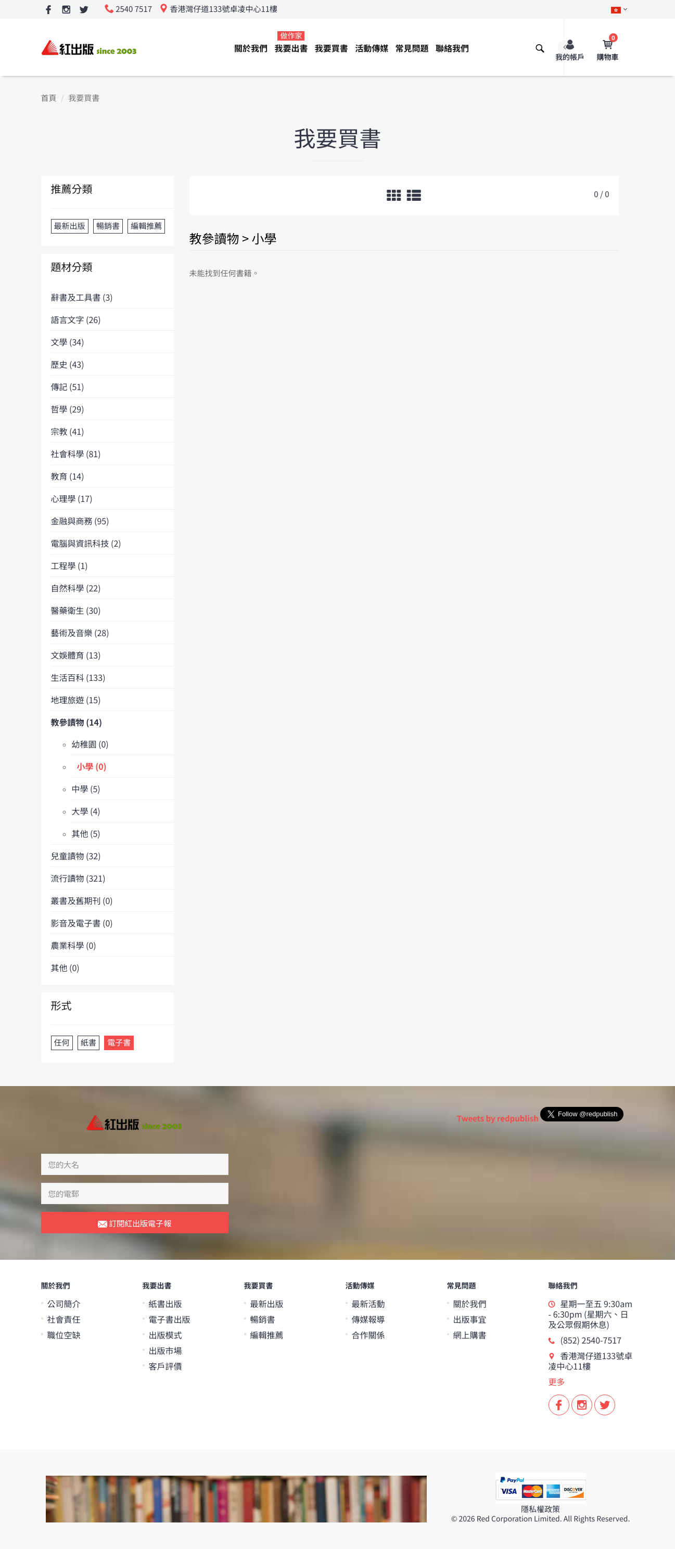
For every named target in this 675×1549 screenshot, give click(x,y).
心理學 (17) (72, 498)
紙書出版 (165, 1303)
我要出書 (291, 42)
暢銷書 (262, 1319)
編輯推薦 (267, 1334)
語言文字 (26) (76, 319)
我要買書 (331, 48)
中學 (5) (86, 788)
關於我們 (251, 48)
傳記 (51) (67, 386)
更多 (557, 1381)
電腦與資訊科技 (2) (86, 543)
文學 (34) (67, 341)
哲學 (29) (67, 409)
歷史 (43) (67, 364)
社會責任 (64, 1319)
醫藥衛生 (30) (76, 610)
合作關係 (368, 1334)
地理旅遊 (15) (76, 699)
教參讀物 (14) (77, 722)
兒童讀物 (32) (76, 855)
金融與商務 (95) (80, 520)
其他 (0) (65, 967)
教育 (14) (67, 476)
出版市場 (165, 1350)
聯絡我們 (452, 48)
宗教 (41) (67, 431)
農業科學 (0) (73, 945)
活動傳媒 (371, 48)
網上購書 (470, 1334)
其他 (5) (86, 833)
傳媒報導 (368, 1319)
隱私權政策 (540, 1509)
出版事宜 (470, 1319)
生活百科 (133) (78, 677)
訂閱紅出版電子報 (134, 1224)
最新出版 (267, 1303)
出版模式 (165, 1334)
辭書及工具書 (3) (82, 297)
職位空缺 (64, 1334)
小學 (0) (92, 766)
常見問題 (412, 48)
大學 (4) (86, 811)
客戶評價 (165, 1366)
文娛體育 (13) (76, 655)
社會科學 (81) (76, 453)
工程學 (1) (69, 565)
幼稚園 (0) (90, 744)
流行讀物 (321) (78, 878)
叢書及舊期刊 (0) (82, 900)
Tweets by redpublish (498, 1118)
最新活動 (368, 1303)
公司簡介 (64, 1303)
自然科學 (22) (76, 588)
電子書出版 (169, 1319)
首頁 (49, 98)
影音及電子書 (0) (82, 923)
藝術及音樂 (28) (80, 632)
